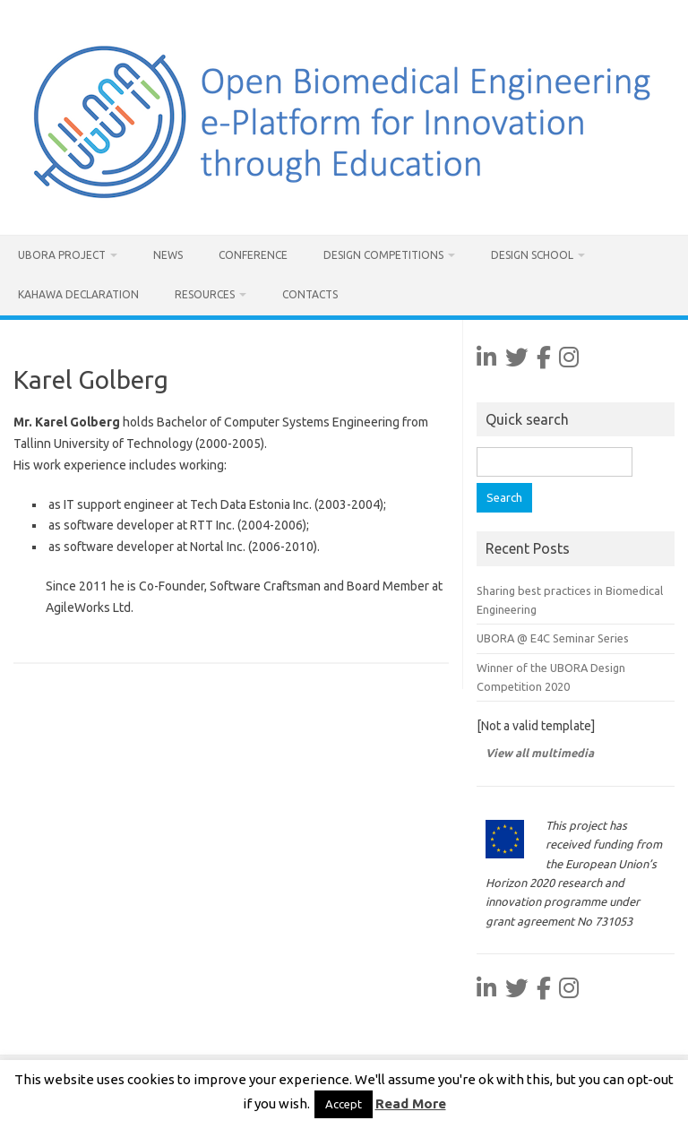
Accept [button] (343, 1104)
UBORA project (62, 255)
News (168, 255)
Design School (532, 255)
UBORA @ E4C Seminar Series (553, 638)
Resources (205, 294)
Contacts (310, 294)
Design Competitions (383, 255)
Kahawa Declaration (78, 294)
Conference (253, 255)
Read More (410, 1103)
